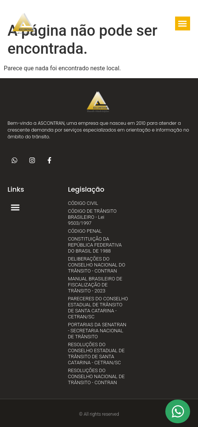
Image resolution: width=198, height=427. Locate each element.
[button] (107, 24)
